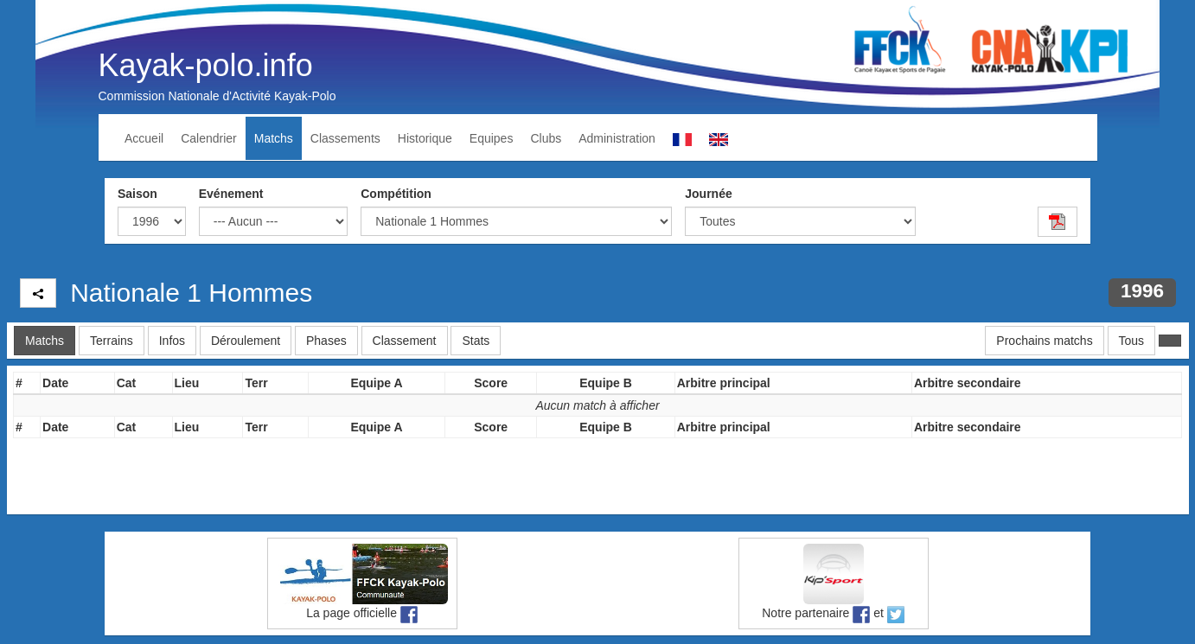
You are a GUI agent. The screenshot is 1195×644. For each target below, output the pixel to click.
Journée (708, 194)
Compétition (396, 194)
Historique (425, 138)
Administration (616, 138)
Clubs (545, 138)
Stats (475, 341)
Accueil (144, 138)
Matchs (273, 138)
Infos (172, 341)
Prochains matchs (1044, 341)
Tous (1132, 341)
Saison (137, 194)
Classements (345, 138)
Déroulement (245, 341)
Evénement (231, 194)
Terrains (111, 341)
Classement (405, 341)
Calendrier (209, 138)
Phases (326, 341)
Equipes (492, 138)
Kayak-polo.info (206, 65)
